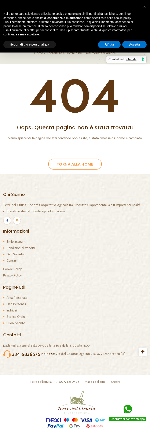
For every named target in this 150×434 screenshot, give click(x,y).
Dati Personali (16, 304)
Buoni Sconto (16, 323)
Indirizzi (12, 310)
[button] (144, 6)
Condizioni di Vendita (21, 248)
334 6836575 (26, 354)
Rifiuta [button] (109, 44)
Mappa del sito (95, 382)
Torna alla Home (75, 164)
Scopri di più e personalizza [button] (29, 44)
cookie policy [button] (122, 18)
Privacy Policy (12, 275)
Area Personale (17, 298)
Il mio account (16, 242)
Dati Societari (16, 254)
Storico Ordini (16, 317)
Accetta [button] (134, 44)
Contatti (12, 261)
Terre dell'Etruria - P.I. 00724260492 (54, 382)
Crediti (115, 382)
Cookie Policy (12, 269)
